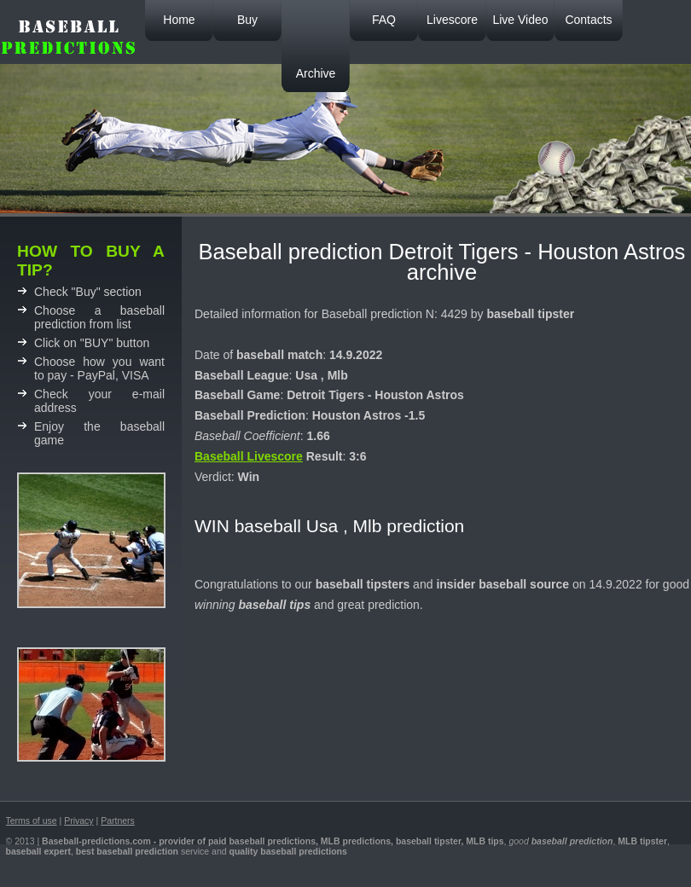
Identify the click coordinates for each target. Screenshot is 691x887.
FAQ (384, 19)
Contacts (588, 19)
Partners (118, 820)
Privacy (78, 820)
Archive (316, 73)
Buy (247, 19)
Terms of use (31, 820)
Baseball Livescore (249, 456)
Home (179, 19)
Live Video (520, 19)
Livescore (452, 19)
